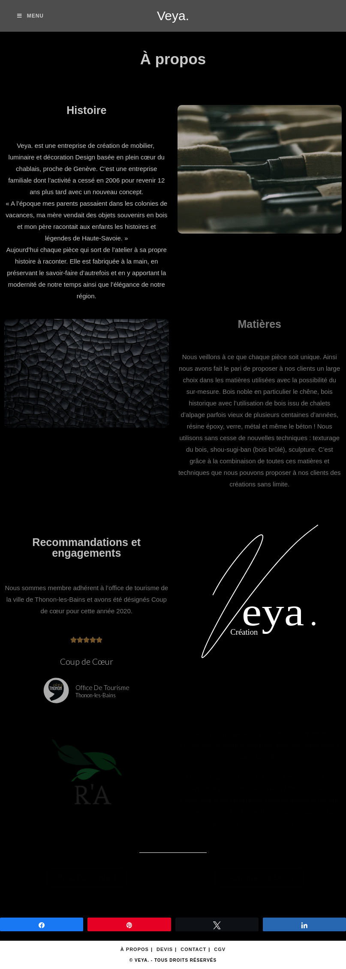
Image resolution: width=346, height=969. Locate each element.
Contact (193, 949)
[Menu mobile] (30, 16)
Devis (164, 949)
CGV (220, 949)
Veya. (173, 16)
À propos (134, 949)
